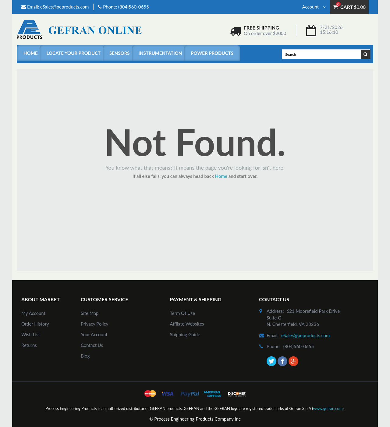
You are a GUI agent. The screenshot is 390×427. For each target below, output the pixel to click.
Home (30, 53)
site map (89, 313)
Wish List (30, 334)
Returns (29, 345)
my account (33, 313)
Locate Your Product (73, 53)
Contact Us (92, 345)
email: (272, 335)
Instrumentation (160, 53)
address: (275, 311)
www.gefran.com (327, 408)
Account (314, 6)
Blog (85, 355)
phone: (274, 346)
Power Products (212, 53)
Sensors (119, 53)
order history (35, 323)
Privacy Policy (94, 323)
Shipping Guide (185, 334)
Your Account (94, 334)
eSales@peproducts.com (64, 6)
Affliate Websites (187, 323)
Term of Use (182, 313)
